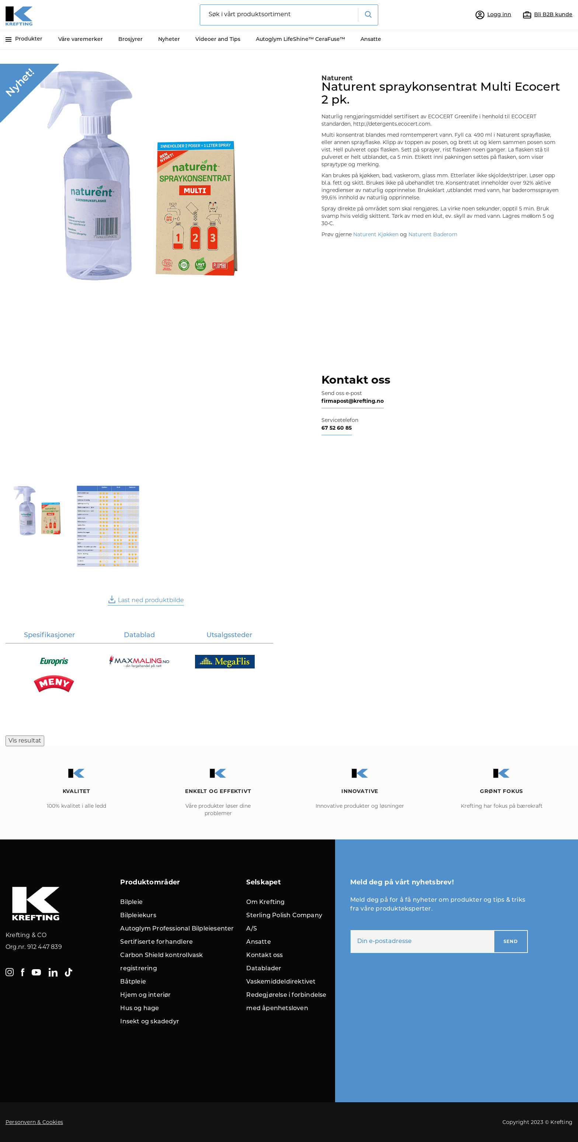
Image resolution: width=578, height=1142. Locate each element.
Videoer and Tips (217, 39)
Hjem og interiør (145, 995)
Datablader (263, 969)
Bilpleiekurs (138, 916)
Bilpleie (131, 902)
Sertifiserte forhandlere (156, 942)
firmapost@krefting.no (352, 401)
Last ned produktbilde (146, 599)
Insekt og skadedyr (149, 1022)
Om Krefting (265, 902)
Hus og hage (139, 1009)
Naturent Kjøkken (375, 234)
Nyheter (169, 39)
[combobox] (289, 14)
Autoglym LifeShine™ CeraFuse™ (300, 39)
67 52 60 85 (336, 428)
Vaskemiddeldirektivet (281, 982)
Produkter (24, 39)
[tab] (50, 635)
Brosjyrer (130, 39)
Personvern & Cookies (34, 1122)
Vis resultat (24, 740)
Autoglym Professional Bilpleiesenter (177, 929)
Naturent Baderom (433, 234)
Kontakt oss (264, 955)
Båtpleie (133, 982)
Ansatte (371, 39)
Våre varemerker (80, 39)
